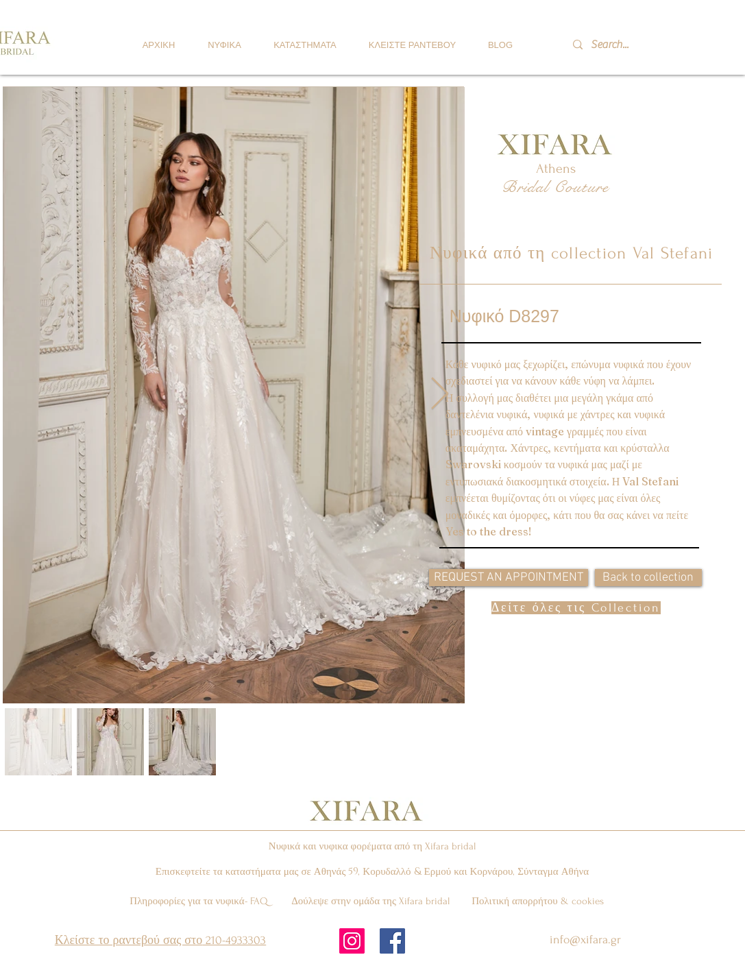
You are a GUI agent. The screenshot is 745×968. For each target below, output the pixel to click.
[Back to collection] (648, 577)
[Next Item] (439, 394)
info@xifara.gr (585, 939)
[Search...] (628, 44)
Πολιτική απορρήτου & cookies (538, 901)
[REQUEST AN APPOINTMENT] (508, 577)
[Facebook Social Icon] (392, 941)
